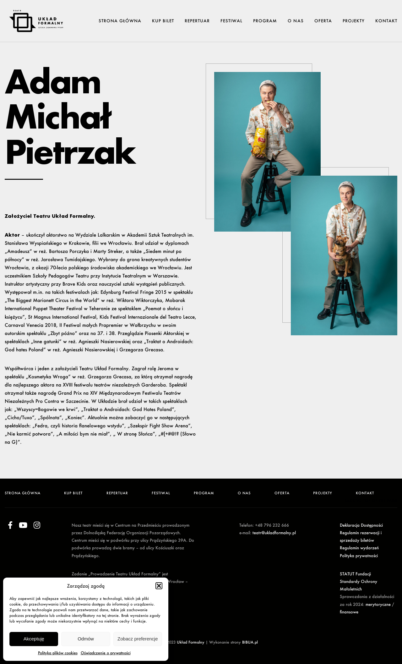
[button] (159, 586)
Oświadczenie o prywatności (106, 652)
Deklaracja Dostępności (361, 525)
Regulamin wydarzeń (359, 547)
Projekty (354, 20)
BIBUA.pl (250, 642)
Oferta (323, 20)
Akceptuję (34, 638)
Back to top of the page (367, 500)
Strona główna (120, 20)
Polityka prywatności (359, 555)
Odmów (86, 638)
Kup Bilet (163, 20)
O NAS (295, 20)
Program (265, 20)
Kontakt (386, 20)
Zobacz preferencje (137, 638)
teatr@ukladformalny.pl (274, 532)
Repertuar (197, 20)
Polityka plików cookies (58, 652)
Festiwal (231, 20)
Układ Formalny (190, 642)
